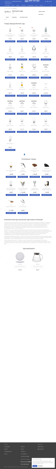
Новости (41, 5)
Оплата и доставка (25, 456)
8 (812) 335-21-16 (8, 1)
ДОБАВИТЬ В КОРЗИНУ (10, 41)
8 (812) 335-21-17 (8, 2)
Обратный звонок (16, 1)
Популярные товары (24, 17)
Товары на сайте (42, 11)
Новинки (18, 5)
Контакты (23, 451)
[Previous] (23, 154)
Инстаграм (40, 449)
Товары (7, 17)
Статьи (22, 449)
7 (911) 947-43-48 (8, 3)
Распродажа (7, 5)
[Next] (32, 154)
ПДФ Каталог (41, 14)
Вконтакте (40, 446)
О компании (23, 5)
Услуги (36, 5)
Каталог (13, 5)
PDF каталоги (24, 454)
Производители (30, 5)
